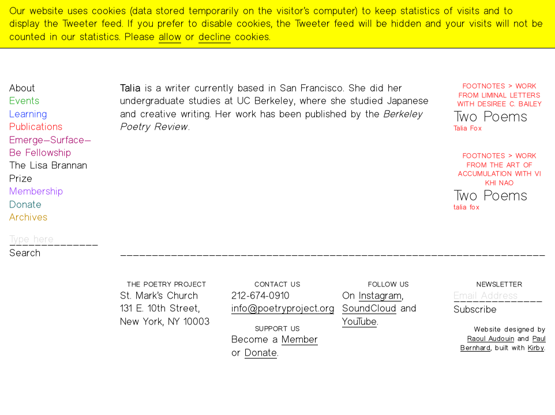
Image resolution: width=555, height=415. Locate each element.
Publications (35, 126)
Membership (36, 191)
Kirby (536, 348)
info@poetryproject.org (282, 308)
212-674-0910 (260, 295)
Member (300, 339)
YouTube (359, 321)
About (22, 88)
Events (24, 101)
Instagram (380, 295)
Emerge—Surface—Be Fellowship (50, 146)
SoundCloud (369, 308)
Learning (28, 114)
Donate (25, 204)
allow (170, 37)
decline (214, 37)
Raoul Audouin (491, 338)
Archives (28, 217)
